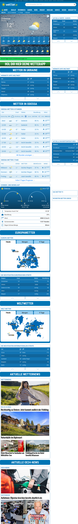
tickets (54, 0)
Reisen (50, 0)
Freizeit (42, 10)
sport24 (31, 0)
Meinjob (46, 0)
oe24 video (20, 0)
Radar (27, 12)
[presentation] (12, 98)
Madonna (36, 0)
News (36, 10)
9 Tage (21, 12)
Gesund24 (41, 0)
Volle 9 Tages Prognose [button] (25, 180)
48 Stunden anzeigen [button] (25, 155)
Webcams (50, 10)
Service (57, 10)
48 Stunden (12, 12)
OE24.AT (13, 10)
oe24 (16, 0)
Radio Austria (60, 0)
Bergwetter (72, 10)
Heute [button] (8, 242)
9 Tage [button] (41, 242)
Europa (29, 10)
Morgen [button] (25, 242)
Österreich (25, 0)
